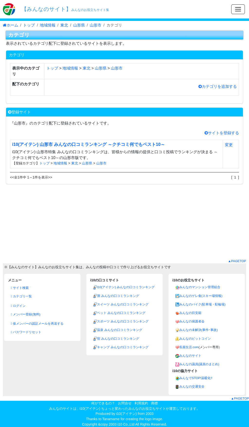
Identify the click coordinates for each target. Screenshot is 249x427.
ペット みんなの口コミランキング (121, 313)
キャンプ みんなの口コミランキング (123, 347)
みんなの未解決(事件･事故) (198, 330)
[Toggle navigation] (238, 9)
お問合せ (125, 403)
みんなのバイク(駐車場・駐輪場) (202, 304)
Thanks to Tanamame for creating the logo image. (124, 419)
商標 (154, 403)
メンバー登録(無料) (25, 314)
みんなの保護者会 (192, 321)
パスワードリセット (26, 332)
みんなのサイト (190, 355)
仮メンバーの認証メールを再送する (37, 323)
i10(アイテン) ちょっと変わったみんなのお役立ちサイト (123, 408)
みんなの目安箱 (190, 313)
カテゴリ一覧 (21, 296)
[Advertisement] (124, 225)
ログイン (18, 306)
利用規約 (141, 403)
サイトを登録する (222, 133)
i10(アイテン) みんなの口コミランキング (126, 287)
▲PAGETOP (237, 261)
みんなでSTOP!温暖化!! (195, 378)
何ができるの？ (103, 403)
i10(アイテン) (126, 414)
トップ (29, 25)
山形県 (79, 25)
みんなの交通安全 (192, 386)
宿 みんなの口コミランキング (118, 338)
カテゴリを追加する (217, 86)
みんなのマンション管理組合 (199, 287)
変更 (229, 145)
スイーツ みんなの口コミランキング (123, 304)
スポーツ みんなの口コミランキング (123, 321)
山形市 (95, 25)
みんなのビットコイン (195, 338)
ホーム (10, 25)
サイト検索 (20, 288)
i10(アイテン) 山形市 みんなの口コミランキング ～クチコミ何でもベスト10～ (88, 144)
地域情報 (47, 25)
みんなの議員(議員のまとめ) (199, 364)
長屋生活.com (189, 347)
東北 (64, 25)
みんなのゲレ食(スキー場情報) (200, 296)
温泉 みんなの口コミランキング (119, 330)
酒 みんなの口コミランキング (118, 296)
